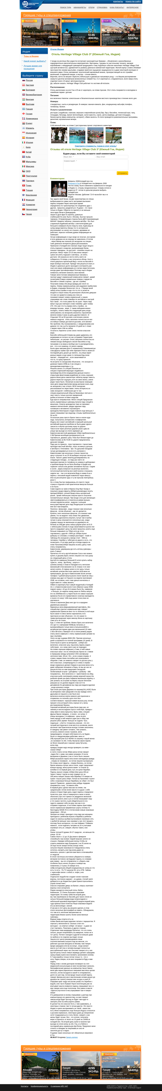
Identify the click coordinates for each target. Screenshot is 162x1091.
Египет (29, 123)
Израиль (30, 128)
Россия (29, 80)
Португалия (31, 176)
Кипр (28, 147)
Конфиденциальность (39, 1086)
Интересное (133, 7)
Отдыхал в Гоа (74, 183)
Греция (29, 109)
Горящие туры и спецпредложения (47, 1048)
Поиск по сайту (133, 2)
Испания (30, 138)
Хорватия (30, 204)
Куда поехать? (117, 7)
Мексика (30, 166)
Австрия (30, 85)
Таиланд (30, 181)
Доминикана (32, 118)
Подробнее (54, 1073)
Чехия (29, 214)
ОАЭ (28, 171)
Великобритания (34, 95)
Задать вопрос (72, 1037)
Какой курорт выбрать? (35, 61)
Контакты (118, 2)
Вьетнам (30, 104)
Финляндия (31, 195)
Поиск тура (65, 7)
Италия (29, 142)
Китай (29, 152)
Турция (29, 190)
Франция (30, 200)
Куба (28, 157)
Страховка (102, 7)
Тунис (28, 185)
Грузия (29, 114)
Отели (91, 7)
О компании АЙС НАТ (59, 1086)
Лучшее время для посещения (33, 67)
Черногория (31, 209)
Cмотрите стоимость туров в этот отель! (96, 146)
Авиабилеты (80, 7)
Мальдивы (31, 161)
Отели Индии (57, 49)
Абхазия (27, 1070)
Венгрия (30, 99)
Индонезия (31, 133)
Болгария (30, 90)
